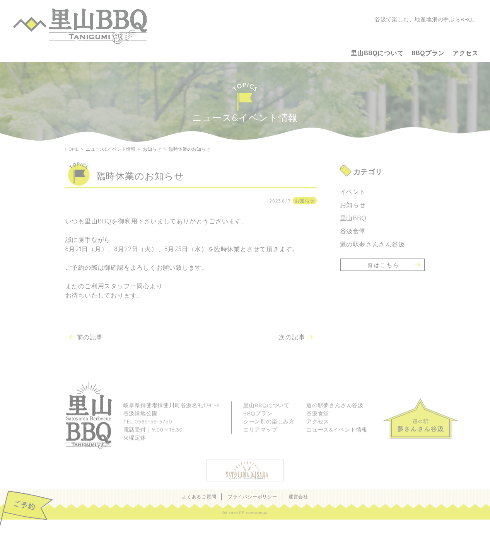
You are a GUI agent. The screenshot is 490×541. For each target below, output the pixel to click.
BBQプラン (428, 53)
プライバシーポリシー (252, 504)
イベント (353, 192)
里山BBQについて (377, 53)
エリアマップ (260, 436)
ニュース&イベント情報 (336, 436)
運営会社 (298, 504)
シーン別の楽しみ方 (269, 428)
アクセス (465, 53)
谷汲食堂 (353, 231)
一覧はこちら (380, 265)
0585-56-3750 (153, 428)
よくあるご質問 (199, 504)
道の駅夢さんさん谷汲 (372, 244)
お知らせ (304, 201)
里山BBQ (353, 218)
